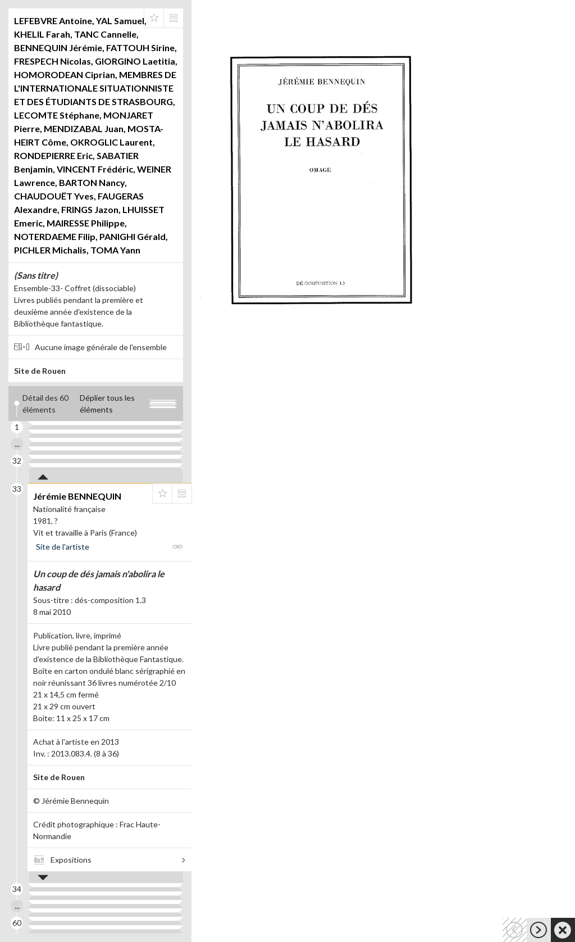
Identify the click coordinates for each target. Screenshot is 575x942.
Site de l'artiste (62, 546)
